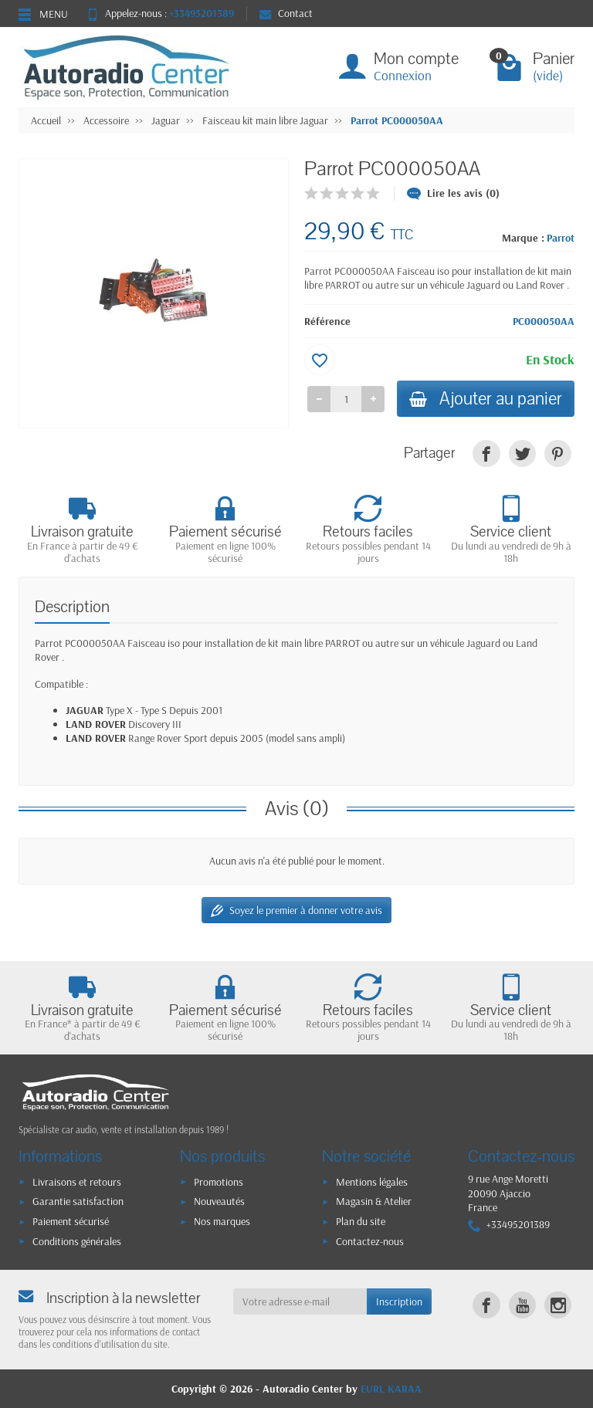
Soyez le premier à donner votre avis (296, 910)
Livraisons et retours (76, 1182)
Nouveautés (219, 1201)
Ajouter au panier (485, 399)
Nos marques (222, 1221)
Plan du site (360, 1221)
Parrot (560, 238)
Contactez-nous (370, 1241)
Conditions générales (76, 1241)
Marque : (523, 238)
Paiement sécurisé (70, 1221)
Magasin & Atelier (374, 1201)
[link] (486, 453)
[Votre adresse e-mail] (300, 1301)
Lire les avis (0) (453, 193)
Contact (286, 13)
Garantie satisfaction (78, 1201)
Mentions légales (372, 1182)
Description (72, 607)
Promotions (218, 1182)
